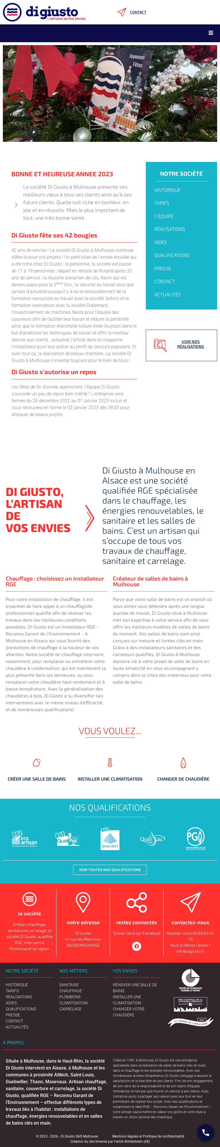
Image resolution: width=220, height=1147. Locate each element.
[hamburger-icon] (210, 33)
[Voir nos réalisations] (160, 345)
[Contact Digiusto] (205, 1132)
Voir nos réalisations (190, 344)
